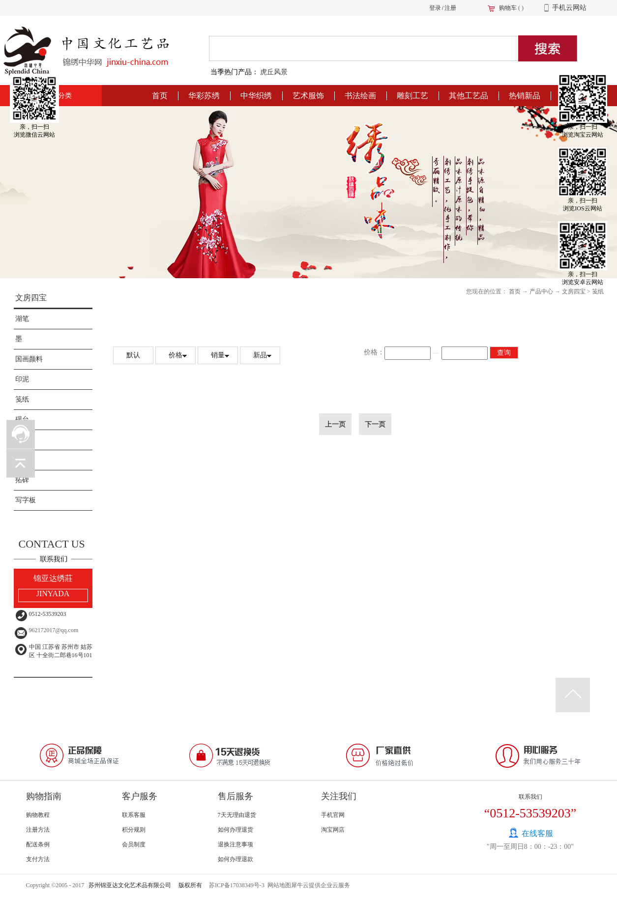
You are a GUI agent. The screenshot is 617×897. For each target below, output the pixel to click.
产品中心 (541, 291)
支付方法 (38, 859)
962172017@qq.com (54, 630)
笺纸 (22, 399)
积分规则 (134, 829)
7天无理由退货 (237, 814)
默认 (133, 355)
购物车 (508, 7)
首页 (160, 95)
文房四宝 (31, 297)
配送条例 (38, 844)
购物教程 (38, 814)
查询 (504, 352)
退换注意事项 (235, 844)
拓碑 (22, 480)
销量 (218, 355)
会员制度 (134, 844)
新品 (260, 355)
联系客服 (134, 814)
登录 (435, 7)
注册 (450, 7)
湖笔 (22, 318)
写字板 (25, 500)
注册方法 (38, 829)
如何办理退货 (235, 829)
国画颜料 (29, 359)
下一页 (375, 424)
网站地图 (277, 885)
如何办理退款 (235, 859)
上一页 (335, 424)
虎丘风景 (274, 72)
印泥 (22, 379)
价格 (175, 355)
